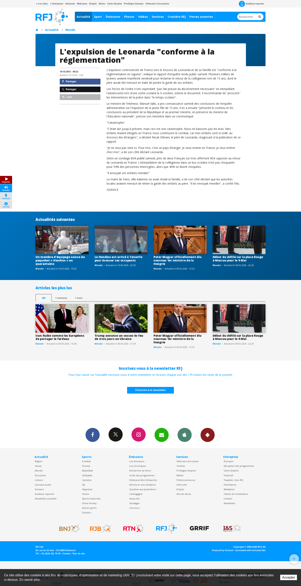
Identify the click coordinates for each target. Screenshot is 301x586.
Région (38, 461)
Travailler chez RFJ (233, 480)
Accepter (288, 577)
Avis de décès (184, 494)
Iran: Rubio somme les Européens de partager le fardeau (60, 337)
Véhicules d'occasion (188, 461)
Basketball (87, 470)
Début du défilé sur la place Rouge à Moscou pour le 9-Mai (238, 258)
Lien (67, 96)
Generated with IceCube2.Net (250, 550)
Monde (70, 30)
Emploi (93, 3)
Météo (180, 475)
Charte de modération (236, 494)
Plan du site (78, 553)
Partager (69, 81)
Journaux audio (43, 484)
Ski (83, 484)
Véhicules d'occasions (157, 3)
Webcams (82, 3)
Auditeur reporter (44, 494)
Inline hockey (89, 503)
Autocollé (134, 498)
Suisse (38, 466)
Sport (98, 17)
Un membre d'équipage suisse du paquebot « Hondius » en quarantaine (60, 260)
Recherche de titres (140, 470)
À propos (228, 461)
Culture (39, 480)
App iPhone (185, 435)
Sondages (134, 503)
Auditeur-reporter (251, 4)
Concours (134, 508)
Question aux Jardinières (142, 489)
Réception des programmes (239, 466)
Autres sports (89, 508)
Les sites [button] (42, 3)
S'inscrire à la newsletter (150, 390)
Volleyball (87, 475)
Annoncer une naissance (142, 484)
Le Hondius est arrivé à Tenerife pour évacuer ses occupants (118, 258)
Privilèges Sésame (133, 3)
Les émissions (136, 461)
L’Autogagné (135, 494)
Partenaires (230, 484)
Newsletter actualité (45, 498)
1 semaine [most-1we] (61, 297)
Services (158, 17)
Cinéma (181, 466)
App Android (208, 435)
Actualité (83, 17)
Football (86, 461)
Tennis (85, 494)
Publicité (228, 475)
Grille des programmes (142, 475)
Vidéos (143, 17)
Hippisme (87, 489)
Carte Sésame (114, 3)
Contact (228, 498)
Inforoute (70, 3)
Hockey (86, 466)
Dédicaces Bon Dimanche (143, 480)
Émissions (113, 17)
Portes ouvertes (201, 17)
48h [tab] (44, 297)
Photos (129, 17)
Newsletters (162, 435)
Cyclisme (87, 480)
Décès (102, 3)
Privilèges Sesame (186, 470)
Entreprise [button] (56, 3)
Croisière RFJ (177, 17)
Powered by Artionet (222, 550)
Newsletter (229, 503)
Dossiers (39, 489)
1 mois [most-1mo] (79, 297)
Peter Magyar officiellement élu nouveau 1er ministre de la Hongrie (177, 260)
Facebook (93, 435)
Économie (40, 475)
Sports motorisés (91, 498)
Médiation (229, 489)
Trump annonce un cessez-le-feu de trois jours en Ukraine (119, 337)
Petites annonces (186, 480)
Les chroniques (137, 466)
